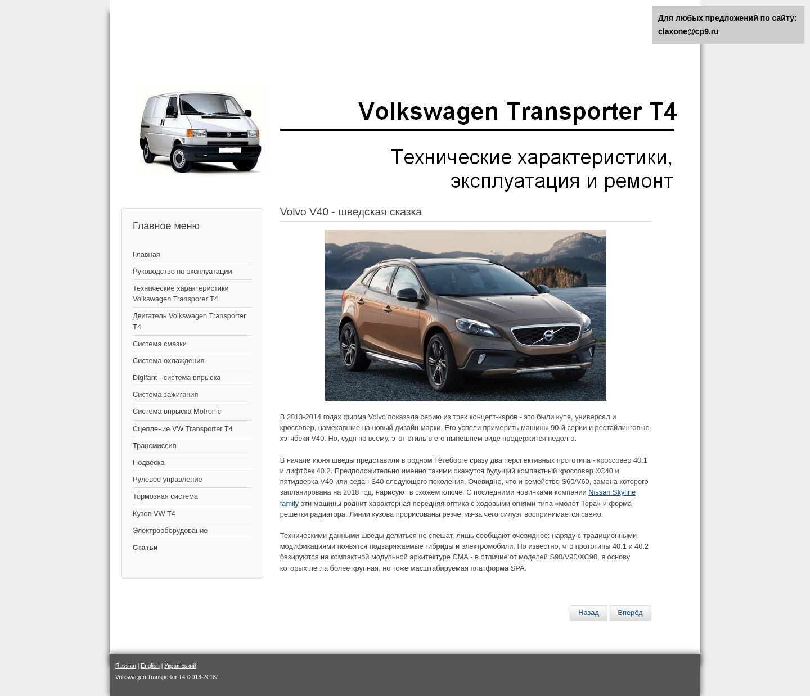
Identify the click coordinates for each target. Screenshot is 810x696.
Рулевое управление (167, 479)
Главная (146, 254)
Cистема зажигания (165, 394)
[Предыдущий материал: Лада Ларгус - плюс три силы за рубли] (589, 612)
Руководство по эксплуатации (182, 271)
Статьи (145, 547)
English (150, 666)
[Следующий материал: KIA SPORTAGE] (630, 612)
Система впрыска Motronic (177, 411)
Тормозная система (165, 496)
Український (180, 666)
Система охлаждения (168, 360)
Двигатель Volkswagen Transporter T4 (189, 321)
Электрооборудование (170, 530)
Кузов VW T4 (154, 513)
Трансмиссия (155, 445)
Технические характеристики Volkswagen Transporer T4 (181, 293)
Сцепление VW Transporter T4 (183, 428)
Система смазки (160, 344)
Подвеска (149, 462)
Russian (125, 666)
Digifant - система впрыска (176, 377)
